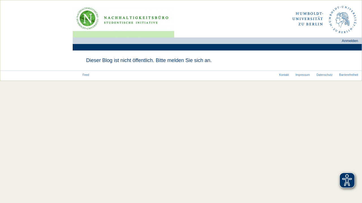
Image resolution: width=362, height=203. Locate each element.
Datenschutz (324, 74)
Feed (86, 74)
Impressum (303, 74)
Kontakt (284, 74)
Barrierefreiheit (348, 74)
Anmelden (350, 41)
